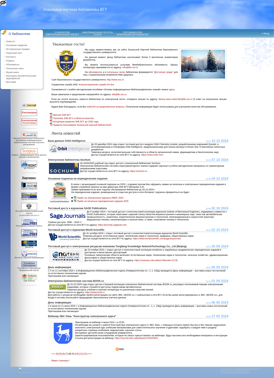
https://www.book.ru (95, 292)
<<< (53, 353)
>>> (90, 353)
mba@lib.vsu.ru (130, 67)
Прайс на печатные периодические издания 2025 (101, 201)
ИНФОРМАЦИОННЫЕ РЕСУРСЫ (97, 32)
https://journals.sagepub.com (112, 224)
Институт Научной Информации (29, 257)
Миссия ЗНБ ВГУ (60, 115)
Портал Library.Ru (29, 188)
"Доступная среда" (163, 72)
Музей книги (12, 72)
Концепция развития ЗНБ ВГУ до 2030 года (74, 121)
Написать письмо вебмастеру (238, 371)
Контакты (11, 56)
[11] (81, 353)
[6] (63, 353)
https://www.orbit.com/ (152, 154)
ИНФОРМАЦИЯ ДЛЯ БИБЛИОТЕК (132, 35)
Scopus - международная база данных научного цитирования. (29, 155)
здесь (172, 89)
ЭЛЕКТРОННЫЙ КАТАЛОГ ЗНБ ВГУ (62, 35)
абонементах (95, 72)
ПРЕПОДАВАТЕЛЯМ (132, 32)
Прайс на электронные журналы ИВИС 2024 (98, 197)
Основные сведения (16, 45)
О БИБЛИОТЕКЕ (62, 32)
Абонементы (12, 64)
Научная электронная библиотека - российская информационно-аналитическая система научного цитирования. (29, 140)
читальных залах (116, 72)
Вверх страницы (60, 360)
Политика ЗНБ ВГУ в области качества (72, 118)
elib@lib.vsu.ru (119, 94)
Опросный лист (14, 53)
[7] (66, 353)
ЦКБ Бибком (29, 280)
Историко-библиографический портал (29, 212)
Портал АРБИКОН (29, 198)
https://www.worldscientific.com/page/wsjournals (157, 238)
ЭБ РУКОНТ (29, 167)
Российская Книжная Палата (29, 225)
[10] (77, 353)
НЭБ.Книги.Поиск (29, 236)
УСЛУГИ (97, 35)
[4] (57, 353)
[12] (85, 353)
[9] (73, 353)
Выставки (11, 82)
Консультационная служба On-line (96, 84)
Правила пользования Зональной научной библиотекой (80, 125)
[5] (60, 353)
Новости (10, 41)
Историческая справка (18, 49)
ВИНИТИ (29, 246)
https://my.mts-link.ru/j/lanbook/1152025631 (136, 338)
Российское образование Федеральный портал (29, 268)
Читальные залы (15, 68)
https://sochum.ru (138, 171)
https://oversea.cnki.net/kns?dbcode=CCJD (156, 260)
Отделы (10, 60)
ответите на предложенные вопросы (106, 106)
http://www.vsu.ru (115, 79)
